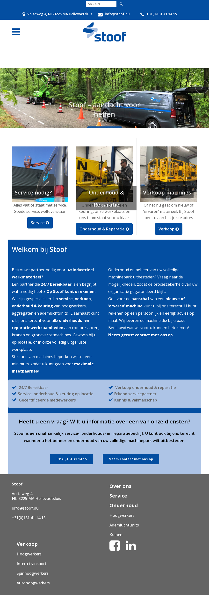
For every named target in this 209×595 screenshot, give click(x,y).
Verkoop (27, 544)
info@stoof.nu (25, 508)
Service (118, 495)
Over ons (120, 486)
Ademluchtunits (124, 525)
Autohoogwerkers (33, 583)
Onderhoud (123, 505)
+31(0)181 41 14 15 (71, 459)
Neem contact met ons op (131, 459)
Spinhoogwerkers (33, 573)
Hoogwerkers (121, 515)
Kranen (116, 534)
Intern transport (31, 563)
